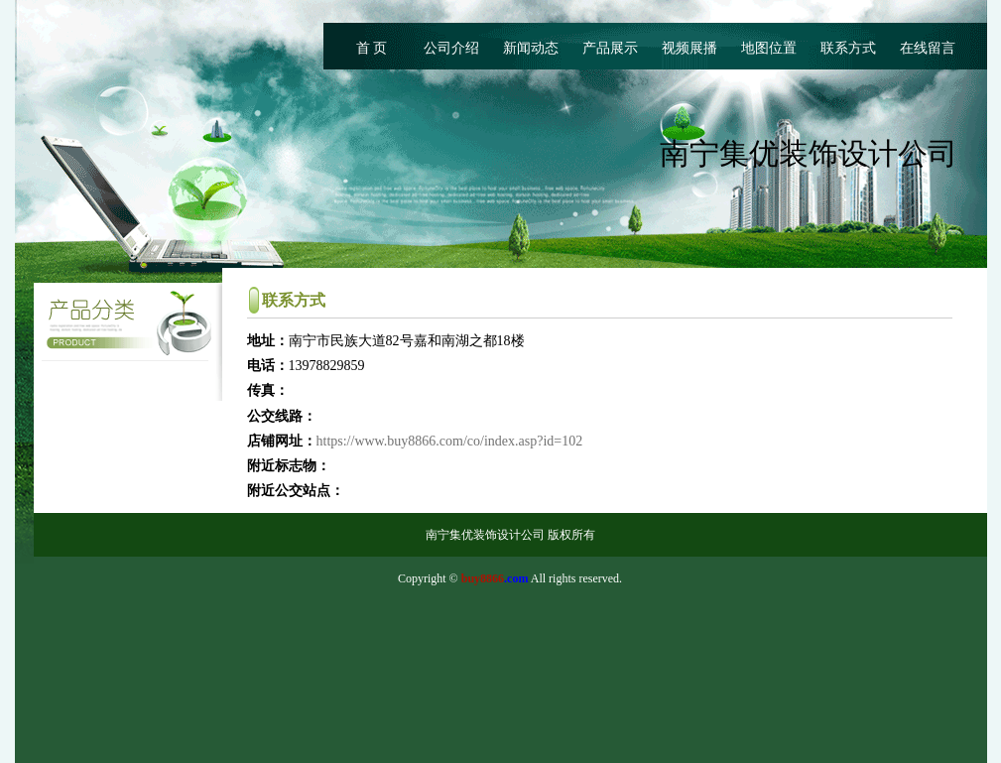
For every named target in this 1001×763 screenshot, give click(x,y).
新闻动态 (531, 48)
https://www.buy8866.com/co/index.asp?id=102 (449, 441)
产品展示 (610, 48)
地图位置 (769, 48)
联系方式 (848, 48)
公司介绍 (451, 48)
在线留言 (927, 48)
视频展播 (689, 48)
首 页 (372, 48)
